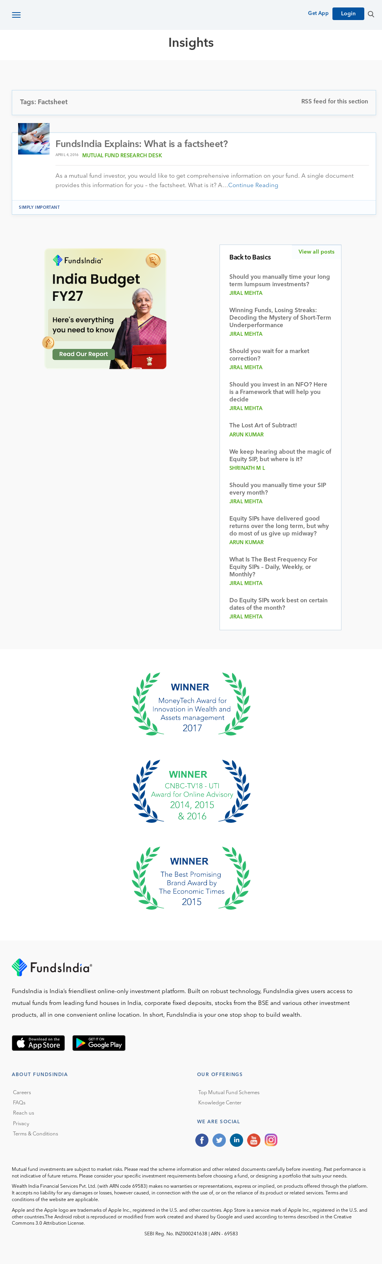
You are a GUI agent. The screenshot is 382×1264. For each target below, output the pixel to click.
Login (348, 14)
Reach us (23, 1113)
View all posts (316, 252)
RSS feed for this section (334, 102)
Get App (318, 13)
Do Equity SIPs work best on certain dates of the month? (278, 605)
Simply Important (39, 208)
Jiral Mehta (245, 293)
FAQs (19, 1103)
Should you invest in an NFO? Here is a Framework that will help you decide (278, 392)
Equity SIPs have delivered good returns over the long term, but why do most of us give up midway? (279, 527)
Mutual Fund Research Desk (122, 155)
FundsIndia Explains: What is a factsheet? (141, 144)
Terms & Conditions (35, 1134)
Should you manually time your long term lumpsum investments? (279, 281)
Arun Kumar (246, 435)
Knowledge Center (220, 1103)
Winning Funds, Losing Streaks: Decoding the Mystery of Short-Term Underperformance (280, 318)
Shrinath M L (247, 468)
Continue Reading (253, 186)
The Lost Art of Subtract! (263, 426)
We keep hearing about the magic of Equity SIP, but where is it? (280, 456)
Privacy (21, 1123)
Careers (22, 1092)
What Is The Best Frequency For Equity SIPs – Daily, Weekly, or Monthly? (273, 567)
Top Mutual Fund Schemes (229, 1092)
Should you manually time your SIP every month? (277, 490)
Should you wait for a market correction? (269, 355)
